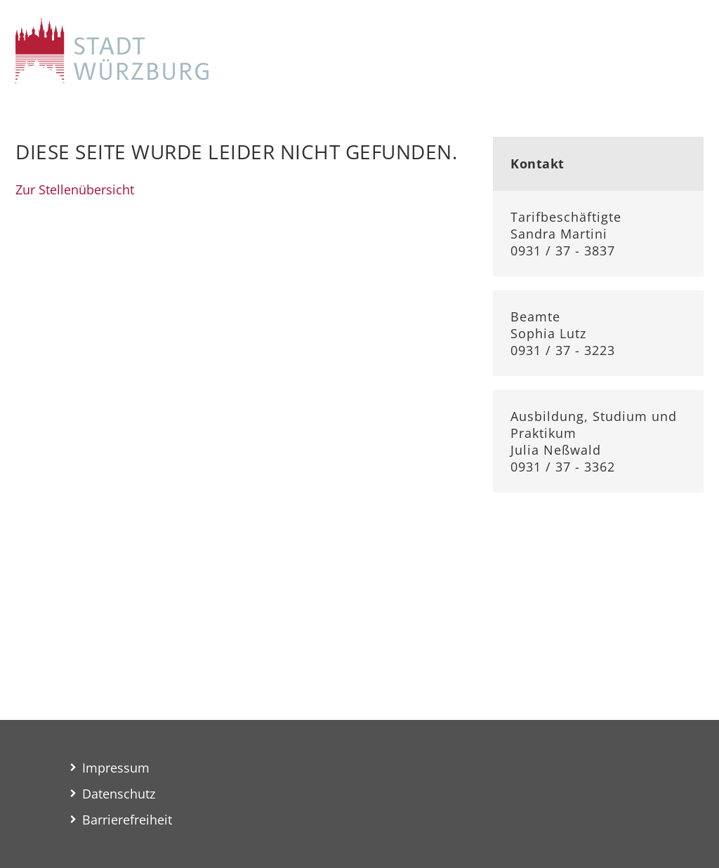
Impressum (116, 767)
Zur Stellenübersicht (74, 189)
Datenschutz (118, 793)
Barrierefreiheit (127, 819)
